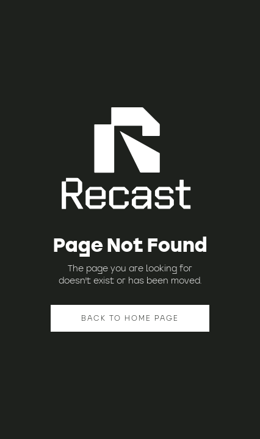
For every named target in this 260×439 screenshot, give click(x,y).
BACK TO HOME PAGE (130, 318)
